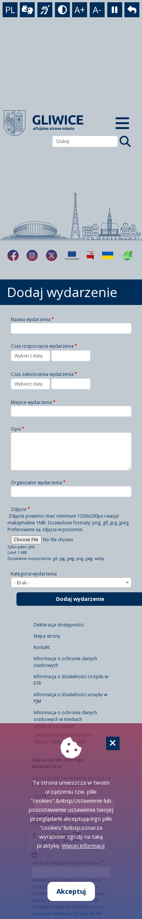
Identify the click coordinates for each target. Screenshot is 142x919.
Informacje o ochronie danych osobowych (65, 661)
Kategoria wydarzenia (34, 574)
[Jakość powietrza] (128, 255)
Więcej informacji (83, 845)
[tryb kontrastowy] (62, 9)
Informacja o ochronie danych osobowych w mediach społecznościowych (65, 719)
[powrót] (131, 9)
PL (10, 9)
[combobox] (71, 582)
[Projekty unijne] (72, 255)
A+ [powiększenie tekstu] (79, 9)
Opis (16, 429)
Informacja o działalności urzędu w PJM (70, 697)
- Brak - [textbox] (21, 583)
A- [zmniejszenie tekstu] (97, 9)
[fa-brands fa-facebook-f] (13, 255)
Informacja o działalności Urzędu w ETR (71, 679)
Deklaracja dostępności (59, 625)
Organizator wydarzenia (36, 482)
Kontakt (42, 647)
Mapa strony (47, 636)
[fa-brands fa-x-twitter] (51, 255)
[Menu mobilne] (122, 123)
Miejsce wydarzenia (31, 402)
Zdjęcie (19, 509)
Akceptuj (71, 891)
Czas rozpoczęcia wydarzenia (42, 346)
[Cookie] (113, 743)
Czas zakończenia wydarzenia (42, 374)
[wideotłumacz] (27, 9)
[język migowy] (44, 9)
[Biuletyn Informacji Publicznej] (90, 255)
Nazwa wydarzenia (30, 319)
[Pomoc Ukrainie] (107, 255)
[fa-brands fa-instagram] (32, 255)
